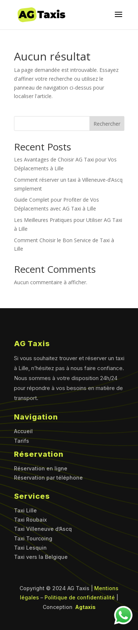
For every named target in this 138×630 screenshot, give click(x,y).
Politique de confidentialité (80, 597)
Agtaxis (85, 607)
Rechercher (106, 123)
